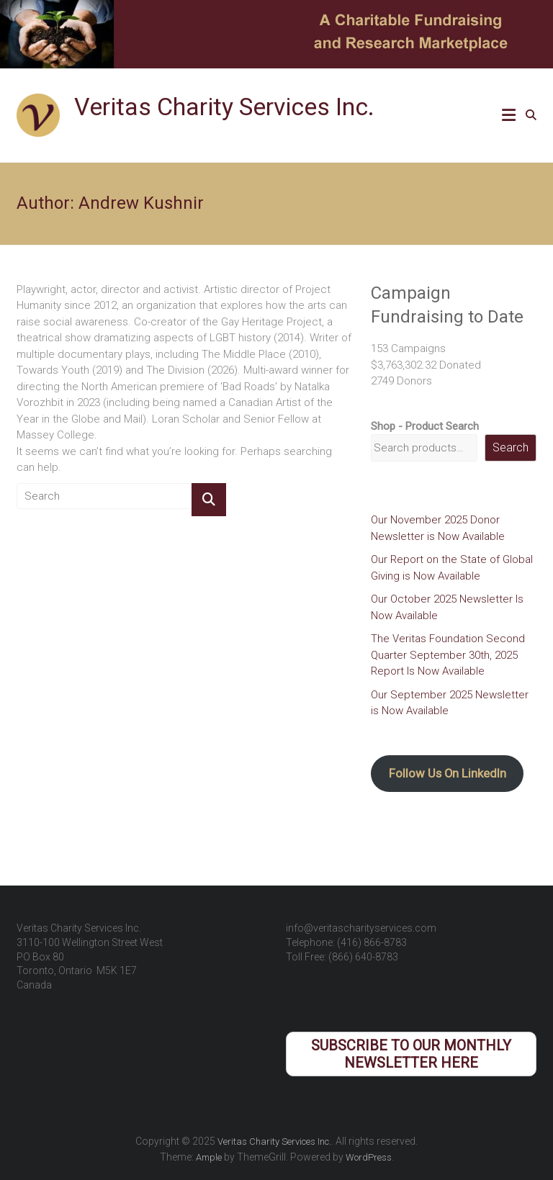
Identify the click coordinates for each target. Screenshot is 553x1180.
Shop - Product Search (425, 426)
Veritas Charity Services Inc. (224, 106)
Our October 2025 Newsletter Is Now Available (447, 607)
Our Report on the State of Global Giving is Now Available (452, 567)
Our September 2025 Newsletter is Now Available (450, 703)
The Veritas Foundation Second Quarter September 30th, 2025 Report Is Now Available (448, 654)
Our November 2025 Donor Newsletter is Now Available (438, 528)
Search (511, 447)
